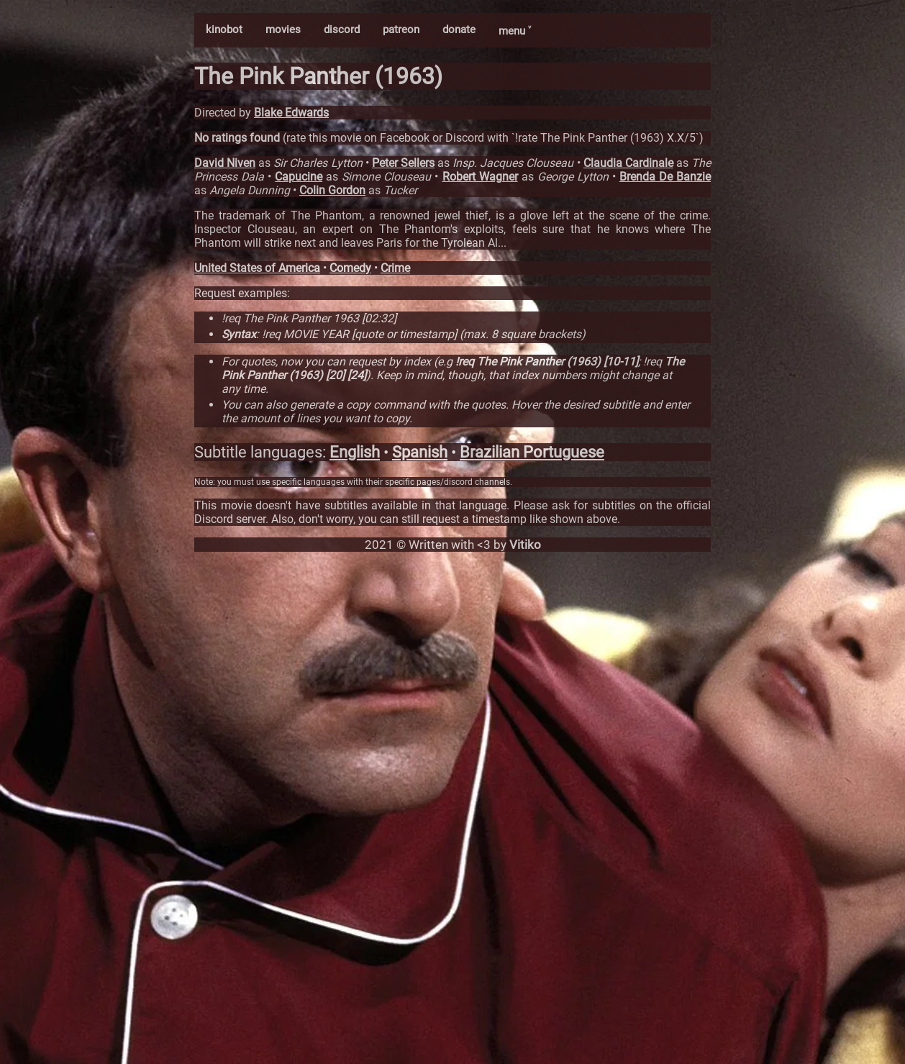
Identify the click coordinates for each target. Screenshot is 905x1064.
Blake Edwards (291, 112)
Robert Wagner (480, 176)
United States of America (257, 268)
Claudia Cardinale (628, 163)
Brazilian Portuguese (532, 452)
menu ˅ (515, 30)
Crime (395, 268)
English (354, 452)
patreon (401, 29)
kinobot (224, 29)
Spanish (419, 452)
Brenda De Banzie (665, 176)
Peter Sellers (403, 163)
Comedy (350, 268)
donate (459, 29)
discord (342, 29)
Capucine (298, 176)
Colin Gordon (332, 190)
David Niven (224, 163)
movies (283, 29)
